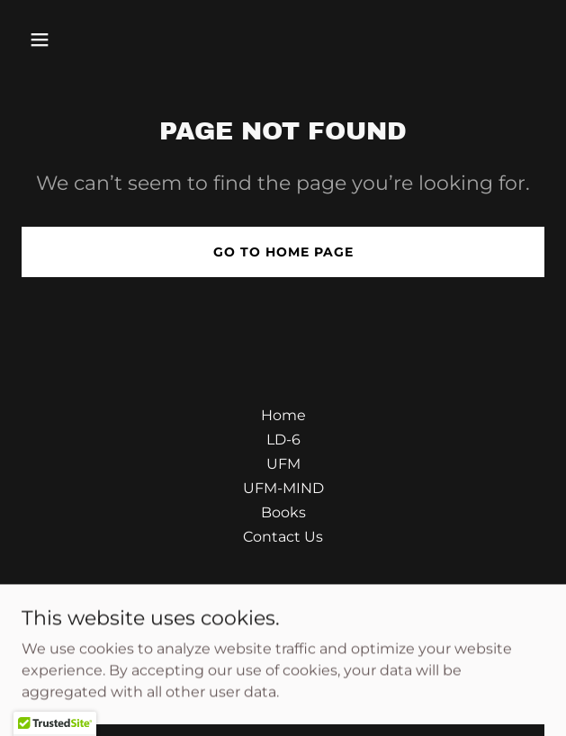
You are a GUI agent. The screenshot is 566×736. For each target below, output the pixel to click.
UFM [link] (283, 463)
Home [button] (283, 415)
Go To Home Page (283, 252)
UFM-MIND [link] (283, 488)
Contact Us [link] (283, 536)
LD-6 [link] (283, 439)
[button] (81, 40)
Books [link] (283, 512)
